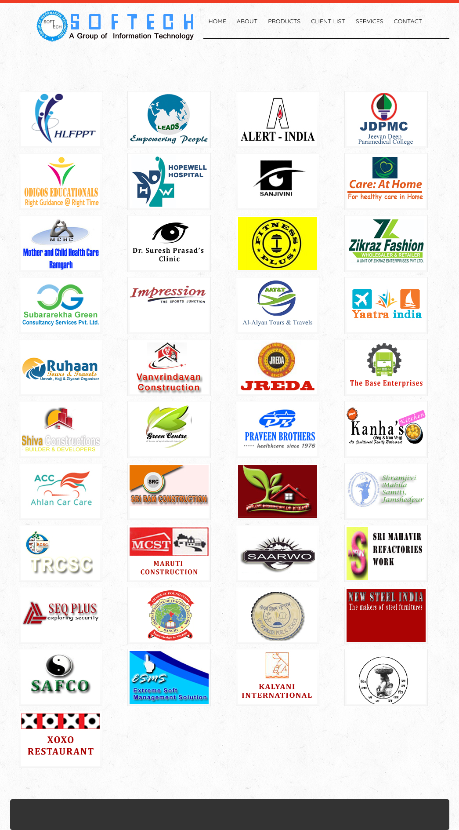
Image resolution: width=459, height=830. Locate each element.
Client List (328, 21)
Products (284, 21)
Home (217, 21)
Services (369, 21)
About (247, 21)
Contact (408, 21)
